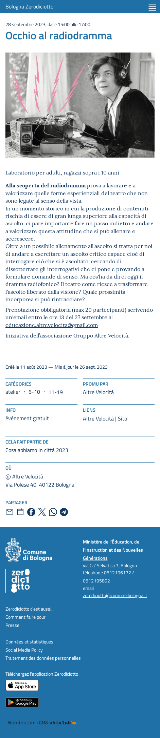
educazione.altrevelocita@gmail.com (51, 324)
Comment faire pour (25, 617)
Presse (12, 625)
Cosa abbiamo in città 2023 (36, 450)
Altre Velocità (98, 392)
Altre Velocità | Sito (105, 418)
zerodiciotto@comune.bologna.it (115, 595)
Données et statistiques (29, 641)
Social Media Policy (24, 650)
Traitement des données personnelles (43, 658)
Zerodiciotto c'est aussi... (29, 609)
